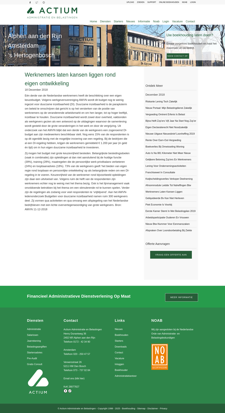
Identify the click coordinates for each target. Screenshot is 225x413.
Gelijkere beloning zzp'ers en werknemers (168, 159)
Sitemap (141, 408)
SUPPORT (151, 2)
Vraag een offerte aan (171, 255)
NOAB (184, 2)
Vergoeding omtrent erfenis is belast (165, 114)
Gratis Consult (34, 364)
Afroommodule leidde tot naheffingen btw (168, 185)
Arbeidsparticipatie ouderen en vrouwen (167, 217)
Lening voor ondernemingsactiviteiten (166, 166)
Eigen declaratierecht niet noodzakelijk (167, 127)
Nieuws (130, 21)
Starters (118, 21)
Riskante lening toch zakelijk (161, 101)
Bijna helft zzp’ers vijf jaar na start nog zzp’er (171, 121)
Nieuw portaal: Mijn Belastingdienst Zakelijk (169, 108)
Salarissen (32, 335)
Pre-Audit (32, 358)
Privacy (163, 408)
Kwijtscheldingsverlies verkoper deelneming (169, 179)
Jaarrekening (34, 341)
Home (93, 21)
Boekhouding (128, 408)
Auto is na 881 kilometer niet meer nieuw (168, 153)
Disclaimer (152, 408)
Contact (190, 21)
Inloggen (119, 364)
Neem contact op (177, 56)
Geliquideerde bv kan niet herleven (165, 198)
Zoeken (140, 2)
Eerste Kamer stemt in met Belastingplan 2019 (171, 211)
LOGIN (193, 2)
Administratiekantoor (126, 376)
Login (165, 21)
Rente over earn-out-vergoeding (163, 140)
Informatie (144, 21)
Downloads (121, 346)
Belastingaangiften (37, 346)
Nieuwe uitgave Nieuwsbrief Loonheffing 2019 (170, 133)
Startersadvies (34, 352)
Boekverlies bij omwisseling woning (165, 146)
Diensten (105, 21)
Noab (156, 21)
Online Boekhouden (169, 2)
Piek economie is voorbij (159, 204)
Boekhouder (121, 370)
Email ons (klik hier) (74, 378)
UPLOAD (130, 2)
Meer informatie (181, 297)
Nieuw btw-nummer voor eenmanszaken (168, 224)
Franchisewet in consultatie (160, 172)
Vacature (177, 21)
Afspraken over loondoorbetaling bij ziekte (169, 230)
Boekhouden (121, 335)
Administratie (34, 329)
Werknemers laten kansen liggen (164, 191)
